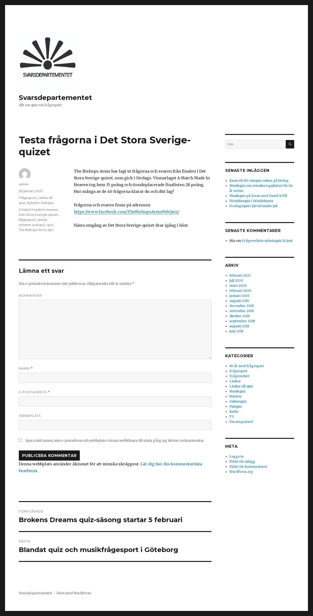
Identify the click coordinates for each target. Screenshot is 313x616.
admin (24, 184)
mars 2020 (238, 286)
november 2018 (241, 311)
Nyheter (33, 203)
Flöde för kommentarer (248, 467)
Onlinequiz (237, 401)
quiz (50, 225)
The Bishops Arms (32, 230)
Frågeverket (239, 376)
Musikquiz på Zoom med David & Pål (258, 196)
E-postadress (34, 392)
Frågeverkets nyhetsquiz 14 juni (267, 241)
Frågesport (27, 198)
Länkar (42, 220)
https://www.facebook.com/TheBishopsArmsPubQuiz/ (126, 211)
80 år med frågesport (246, 366)
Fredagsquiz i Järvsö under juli (253, 206)
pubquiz (39, 225)
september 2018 (242, 321)
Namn (26, 368)
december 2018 (241, 306)
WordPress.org (241, 472)
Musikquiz (237, 391)
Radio (233, 412)
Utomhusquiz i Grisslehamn (251, 201)
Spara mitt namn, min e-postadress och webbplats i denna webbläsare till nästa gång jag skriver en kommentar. (114, 441)
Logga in (236, 457)
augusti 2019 (239, 301)
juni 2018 (236, 331)
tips (50, 230)
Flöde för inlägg (242, 462)
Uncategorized (241, 422)
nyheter (25, 225)
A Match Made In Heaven (38, 209)
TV (231, 417)
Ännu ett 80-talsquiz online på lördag (259, 181)
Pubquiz (47, 203)
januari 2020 (239, 296)
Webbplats (30, 416)
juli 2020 (236, 281)
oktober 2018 (239, 316)
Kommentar (30, 295)
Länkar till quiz (241, 386)
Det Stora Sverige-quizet (38, 215)
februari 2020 (240, 291)
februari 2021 (240, 275)
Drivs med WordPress (73, 593)
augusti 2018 (239, 326)
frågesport (27, 220)
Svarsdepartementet (55, 97)
